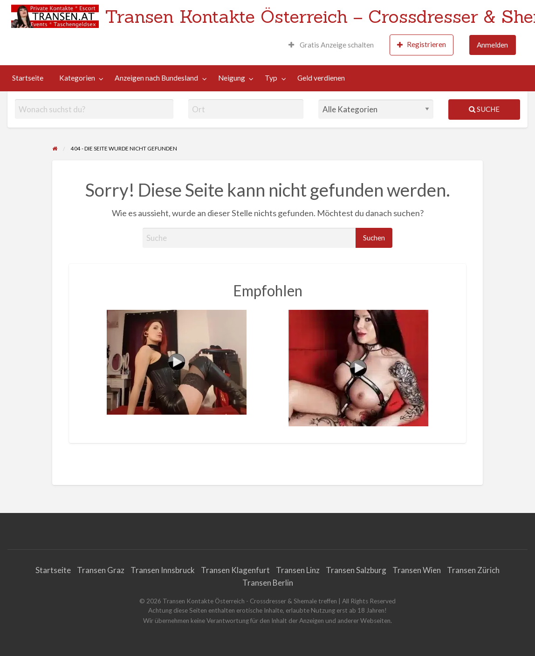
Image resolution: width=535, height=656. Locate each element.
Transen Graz (100, 570)
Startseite (27, 78)
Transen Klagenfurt (235, 570)
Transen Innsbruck (162, 570)
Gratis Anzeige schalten (331, 45)
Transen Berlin (267, 583)
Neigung (231, 78)
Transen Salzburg (356, 570)
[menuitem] (331, 45)
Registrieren (421, 44)
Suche (484, 109)
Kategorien (77, 78)
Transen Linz (298, 570)
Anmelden (492, 45)
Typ (271, 78)
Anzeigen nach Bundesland (156, 78)
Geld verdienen (321, 78)
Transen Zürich (473, 570)
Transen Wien (416, 570)
